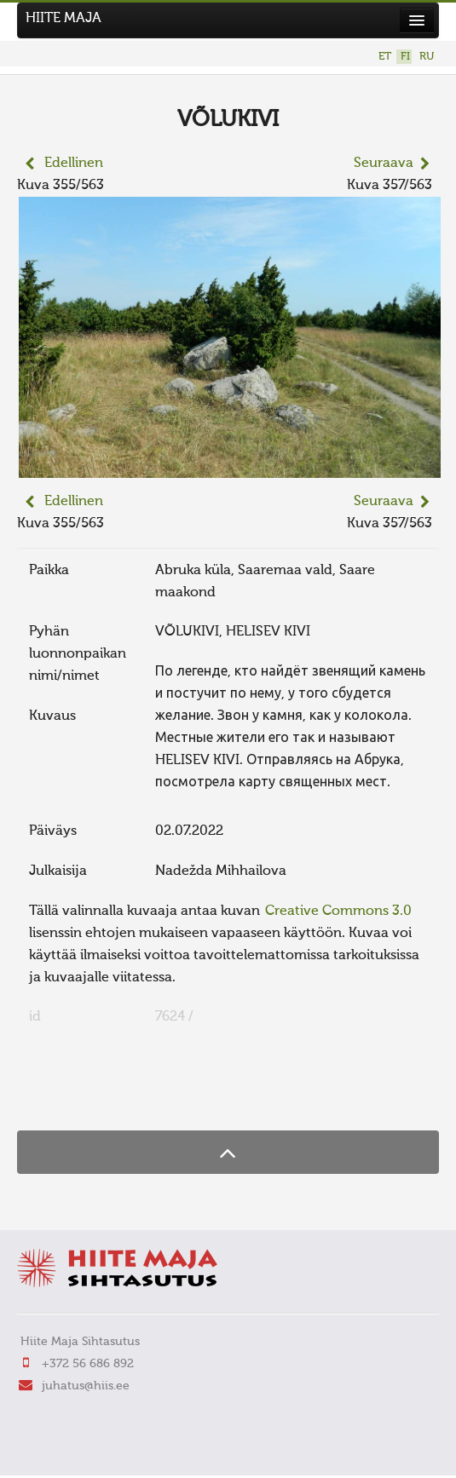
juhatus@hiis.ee (86, 1386)
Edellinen (73, 163)
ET (384, 56)
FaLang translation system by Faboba (77, 1097)
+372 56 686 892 (88, 1364)
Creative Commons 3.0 (338, 911)
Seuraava (383, 163)
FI (405, 56)
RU (426, 56)
